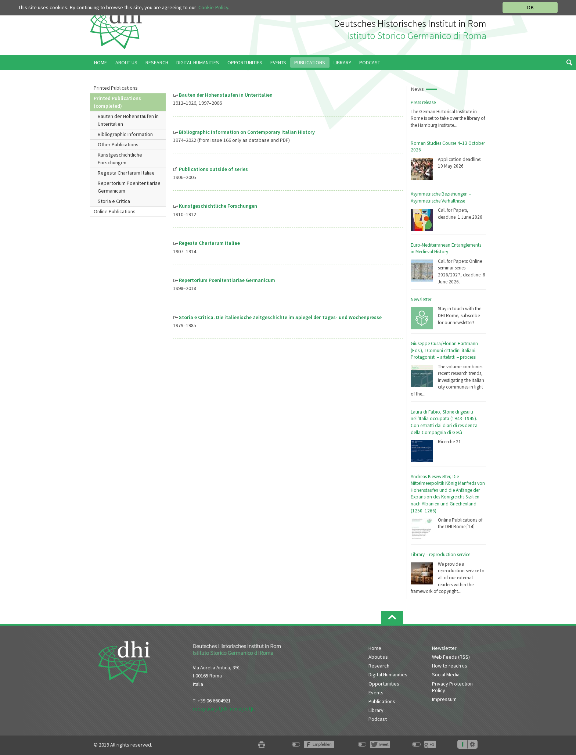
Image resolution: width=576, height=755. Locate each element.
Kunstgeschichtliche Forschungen (120, 158)
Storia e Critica (114, 201)
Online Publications (115, 211)
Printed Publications (116, 88)
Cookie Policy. (213, 7)
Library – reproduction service (440, 554)
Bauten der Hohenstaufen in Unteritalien (128, 120)
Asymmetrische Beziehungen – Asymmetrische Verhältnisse (441, 197)
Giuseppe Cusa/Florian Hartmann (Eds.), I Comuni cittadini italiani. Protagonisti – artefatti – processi (444, 350)
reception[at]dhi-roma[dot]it (224, 708)
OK (530, 7)
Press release (423, 102)
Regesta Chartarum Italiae (126, 172)
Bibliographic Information (125, 134)
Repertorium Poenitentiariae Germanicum (129, 187)
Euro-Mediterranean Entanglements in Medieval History (446, 248)
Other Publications (118, 144)
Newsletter (421, 299)
